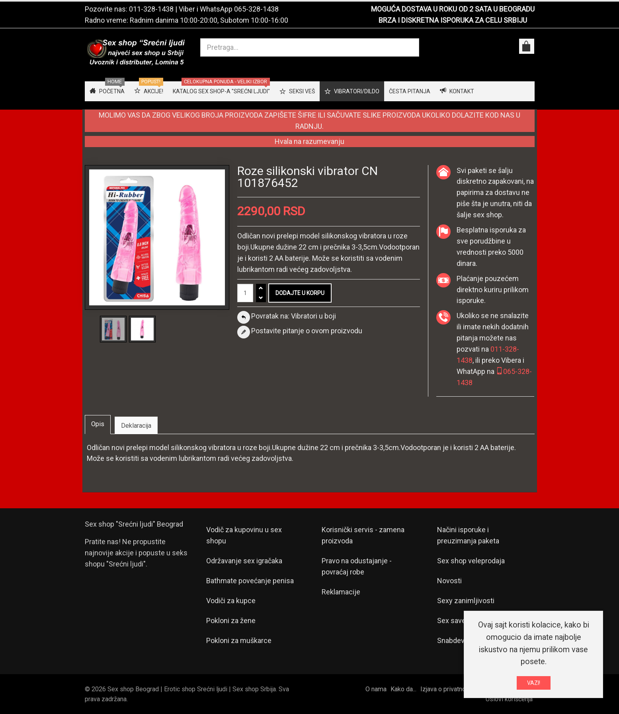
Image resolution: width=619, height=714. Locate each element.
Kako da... (403, 689)
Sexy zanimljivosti (465, 600)
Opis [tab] (97, 424)
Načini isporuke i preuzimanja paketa (468, 535)
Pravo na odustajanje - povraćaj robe (357, 566)
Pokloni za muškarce (238, 640)
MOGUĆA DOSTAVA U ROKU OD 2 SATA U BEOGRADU (453, 9)
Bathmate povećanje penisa (250, 580)
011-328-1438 (151, 9)
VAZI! (533, 683)
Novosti (449, 580)
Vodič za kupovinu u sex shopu (244, 535)
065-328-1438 (256, 9)
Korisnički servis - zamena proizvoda (363, 535)
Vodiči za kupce (231, 600)
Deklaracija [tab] (136, 425)
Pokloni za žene (231, 620)
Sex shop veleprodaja (471, 561)
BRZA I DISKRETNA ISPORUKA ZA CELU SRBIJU (453, 20)
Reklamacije (341, 592)
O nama (376, 689)
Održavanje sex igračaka (244, 561)
